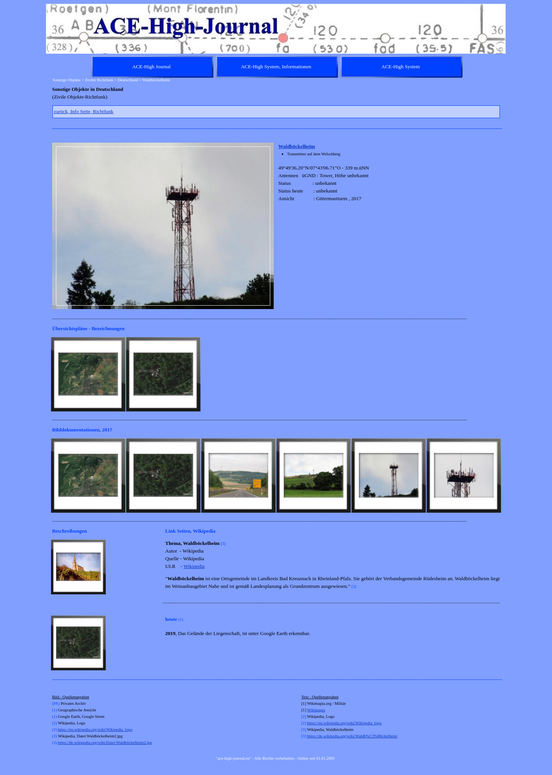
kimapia (318, 710)
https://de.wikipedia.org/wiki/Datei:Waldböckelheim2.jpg (105, 742)
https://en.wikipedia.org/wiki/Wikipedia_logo (95, 729)
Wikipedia (194, 566)
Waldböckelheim (296, 146)
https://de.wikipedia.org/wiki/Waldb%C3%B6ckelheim (352, 736)
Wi (309, 710)
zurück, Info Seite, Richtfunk (83, 111)
